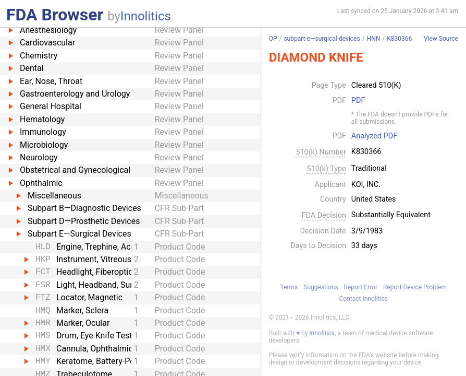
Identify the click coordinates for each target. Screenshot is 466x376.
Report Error (360, 287)
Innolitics (145, 16)
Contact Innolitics (363, 298)
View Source (441, 39)
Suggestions (320, 287)
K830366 (399, 38)
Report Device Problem (415, 287)
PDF (358, 101)
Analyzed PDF (374, 136)
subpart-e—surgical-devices (322, 38)
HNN (374, 38)
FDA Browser (54, 15)
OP (273, 38)
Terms (289, 287)
